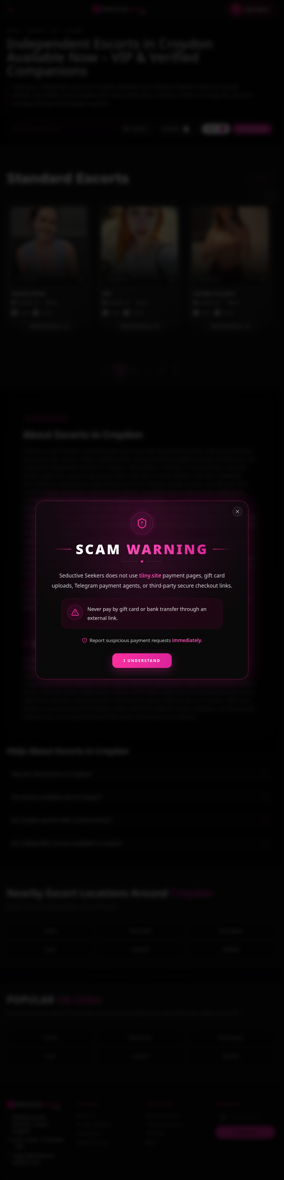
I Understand (142, 660)
